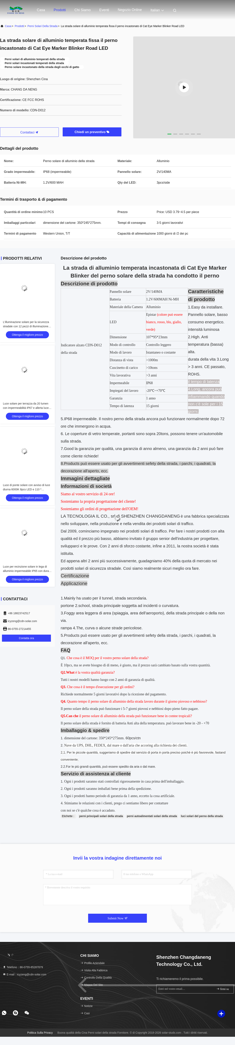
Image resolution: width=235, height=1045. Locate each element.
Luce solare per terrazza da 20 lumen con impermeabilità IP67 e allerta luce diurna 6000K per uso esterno (26, 408)
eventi (104, 10)
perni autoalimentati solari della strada (152, 816)
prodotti (19, 26)
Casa (41, 10)
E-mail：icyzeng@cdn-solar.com (24, 974)
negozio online (130, 10)
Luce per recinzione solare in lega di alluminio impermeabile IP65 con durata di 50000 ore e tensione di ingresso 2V (27, 571)
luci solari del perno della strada (202, 816)
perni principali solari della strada (101, 816)
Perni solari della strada (42, 26)
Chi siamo (82, 10)
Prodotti (60, 10)
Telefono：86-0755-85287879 (23, 967)
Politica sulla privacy (40, 1032)
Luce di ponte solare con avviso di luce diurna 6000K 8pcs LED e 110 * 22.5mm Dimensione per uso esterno (26, 489)
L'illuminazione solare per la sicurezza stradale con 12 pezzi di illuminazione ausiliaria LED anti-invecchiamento (26, 326)
